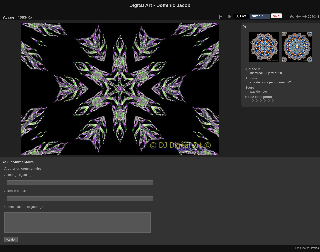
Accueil (10, 17)
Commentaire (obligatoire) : (23, 207)
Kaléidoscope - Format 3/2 (272, 82)
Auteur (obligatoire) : (19, 175)
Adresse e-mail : (16, 191)
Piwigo (315, 247)
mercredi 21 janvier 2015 (268, 73)
